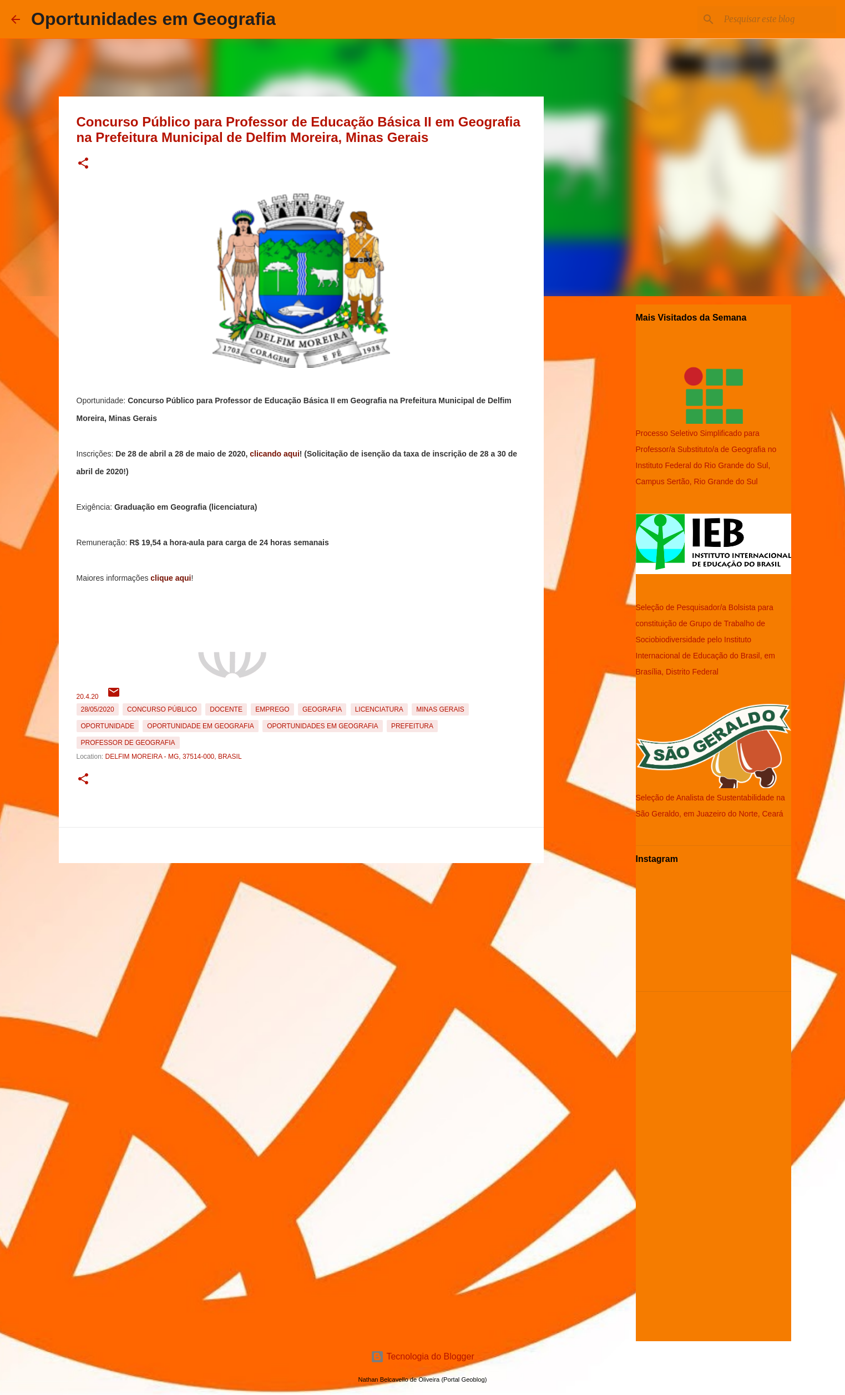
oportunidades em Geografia (322, 726)
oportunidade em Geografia (200, 726)
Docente (226, 709)
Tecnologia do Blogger (422, 1356)
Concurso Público (162, 709)
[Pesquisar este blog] (778, 19)
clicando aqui (274, 453)
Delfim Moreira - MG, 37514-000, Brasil (173, 756)
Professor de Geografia (128, 743)
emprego (272, 709)
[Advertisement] (301, 945)
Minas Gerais (440, 709)
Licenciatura (379, 709)
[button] (83, 163)
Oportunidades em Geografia (153, 19)
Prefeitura (412, 726)
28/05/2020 (97, 709)
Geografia (322, 709)
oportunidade (107, 726)
